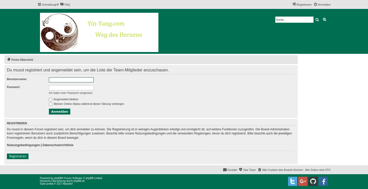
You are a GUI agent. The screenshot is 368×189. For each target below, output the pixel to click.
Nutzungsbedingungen (23, 145)
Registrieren (17, 156)
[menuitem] (65, 5)
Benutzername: (17, 79)
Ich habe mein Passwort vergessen (70, 92)
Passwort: (13, 87)
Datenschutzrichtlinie (58, 145)
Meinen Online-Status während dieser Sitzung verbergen (86, 103)
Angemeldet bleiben (63, 99)
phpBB (58, 178)
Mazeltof (68, 183)
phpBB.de (79, 181)
